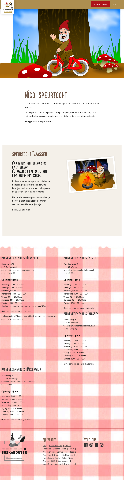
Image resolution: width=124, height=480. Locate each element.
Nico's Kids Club (55, 445)
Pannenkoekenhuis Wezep (79, 258)
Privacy (71, 449)
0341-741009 (6, 384)
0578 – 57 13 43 (70, 329)
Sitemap (56, 449)
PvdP (64, 449)
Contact (68, 445)
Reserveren (100, 4)
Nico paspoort (63, 461)
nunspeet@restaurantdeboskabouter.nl (17, 270)
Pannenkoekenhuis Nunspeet (19, 258)
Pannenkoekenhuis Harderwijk (21, 369)
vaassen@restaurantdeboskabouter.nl (79, 326)
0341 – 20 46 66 (8, 273)
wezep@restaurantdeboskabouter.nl (78, 270)
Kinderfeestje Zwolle (51, 458)
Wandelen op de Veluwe (53, 452)
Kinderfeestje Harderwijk (53, 464)
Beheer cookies (71, 464)
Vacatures (47, 449)
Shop (45, 445)
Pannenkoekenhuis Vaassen (80, 313)
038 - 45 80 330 (70, 273)
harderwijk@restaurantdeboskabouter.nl (18, 381)
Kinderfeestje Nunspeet (63, 455)
